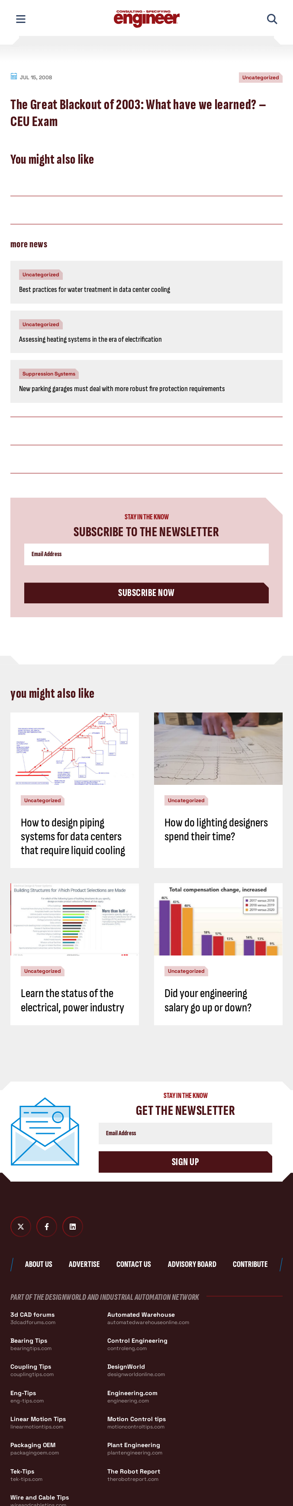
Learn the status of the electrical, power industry (72, 1000)
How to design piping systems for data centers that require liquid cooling (73, 837)
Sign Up (185, 1162)
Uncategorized (260, 77)
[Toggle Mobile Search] (272, 19)
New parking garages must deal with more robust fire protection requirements (122, 388)
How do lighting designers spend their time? (216, 830)
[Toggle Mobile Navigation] (20, 19)
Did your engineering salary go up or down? (207, 1000)
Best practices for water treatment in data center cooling (94, 289)
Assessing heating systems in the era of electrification (90, 339)
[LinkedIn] (72, 1226)
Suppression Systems (49, 373)
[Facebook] (46, 1226)
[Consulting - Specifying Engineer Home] (147, 19)
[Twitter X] (20, 1226)
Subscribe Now (146, 592)
